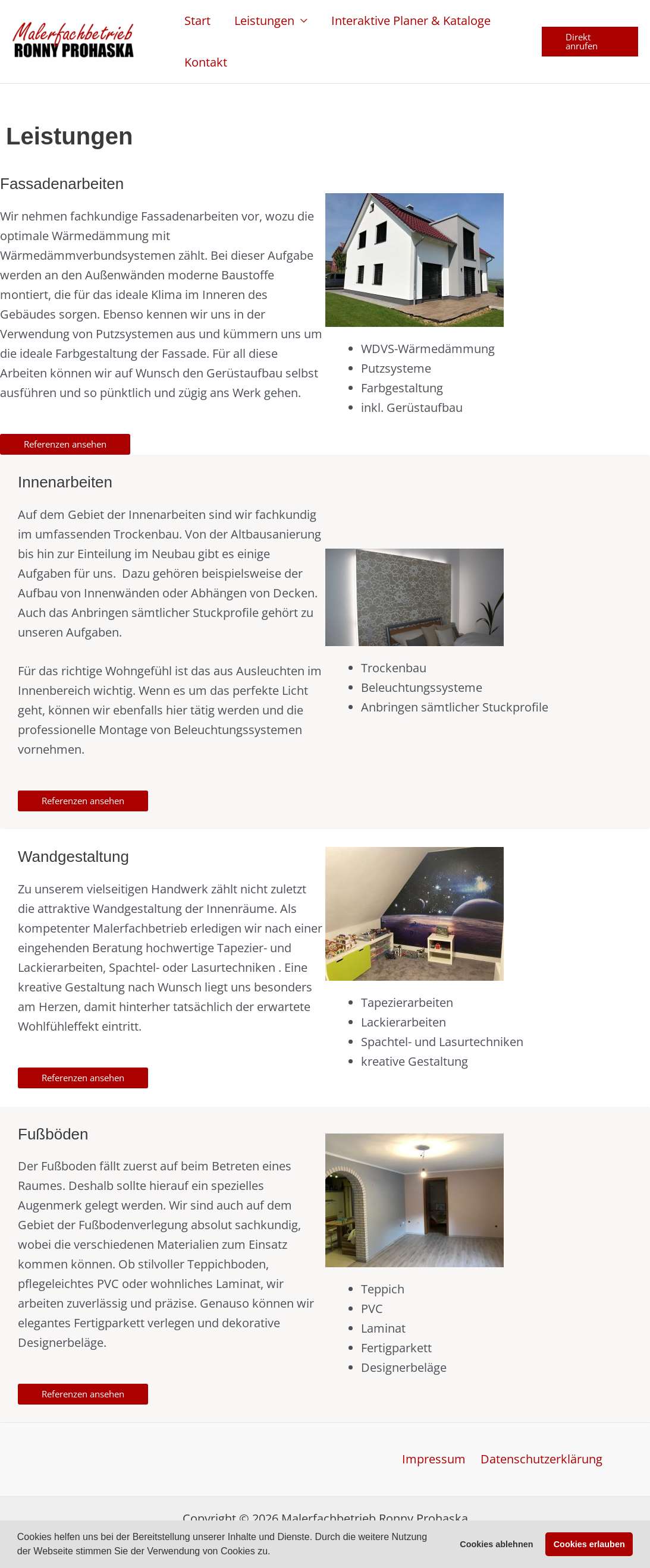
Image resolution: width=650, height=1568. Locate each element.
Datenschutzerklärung (540, 1459)
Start (197, 20)
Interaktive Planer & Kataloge (411, 20)
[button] (275, 1552)
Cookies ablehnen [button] (496, 1544)
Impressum (435, 1459)
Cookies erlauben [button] (589, 1544)
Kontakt (205, 62)
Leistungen (264, 20)
